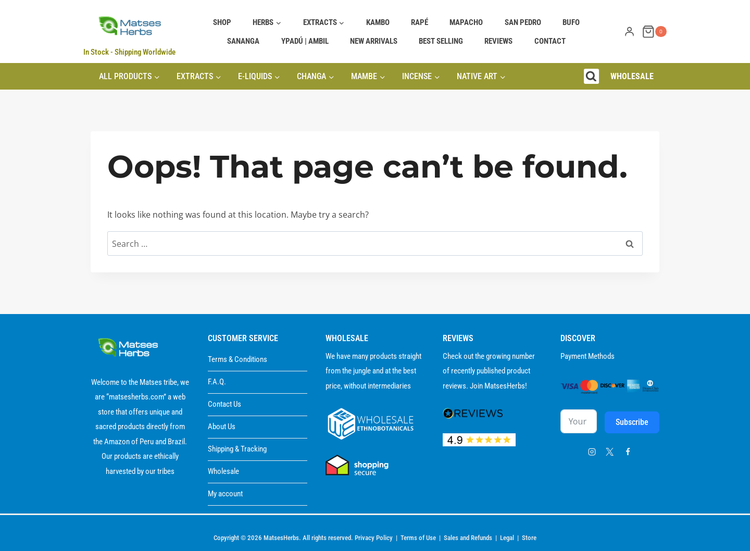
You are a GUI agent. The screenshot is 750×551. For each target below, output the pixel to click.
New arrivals (373, 41)
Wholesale (223, 471)
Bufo (571, 22)
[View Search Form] (591, 76)
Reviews (498, 41)
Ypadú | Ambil (305, 41)
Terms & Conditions (237, 359)
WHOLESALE (632, 76)
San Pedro (523, 22)
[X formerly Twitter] (610, 451)
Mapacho (466, 22)
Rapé (419, 22)
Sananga (243, 41)
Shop (222, 22)
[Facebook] (627, 451)
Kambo (378, 22)
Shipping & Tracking (237, 449)
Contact (550, 41)
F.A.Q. (217, 381)
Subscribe (632, 422)
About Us (221, 426)
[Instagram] (591, 451)
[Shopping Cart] (654, 31)
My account (225, 493)
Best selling (441, 41)
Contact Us (224, 404)
